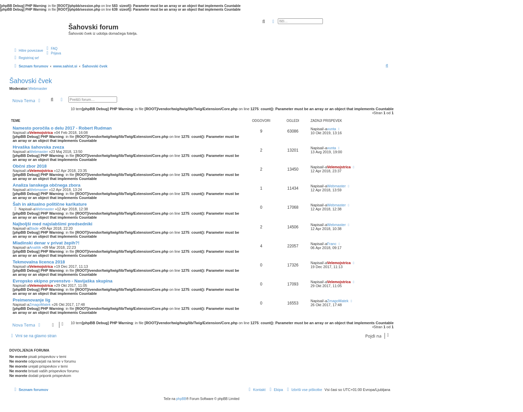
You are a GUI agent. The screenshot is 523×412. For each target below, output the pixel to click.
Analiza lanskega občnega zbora (46, 185)
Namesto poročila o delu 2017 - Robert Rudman (62, 128)
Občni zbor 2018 (30, 166)
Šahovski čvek (30, 80)
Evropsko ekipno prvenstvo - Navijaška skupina (62, 280)
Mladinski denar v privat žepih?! (46, 242)
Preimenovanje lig (31, 299)
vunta (331, 129)
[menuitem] (51, 48)
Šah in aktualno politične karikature (50, 204)
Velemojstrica (41, 133)
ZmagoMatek (40, 304)
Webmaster (37, 88)
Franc (332, 244)
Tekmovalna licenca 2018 (39, 261)
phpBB (181, 399)
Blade (34, 228)
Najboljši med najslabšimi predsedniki (52, 223)
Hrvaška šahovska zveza (38, 147)
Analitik (35, 247)
